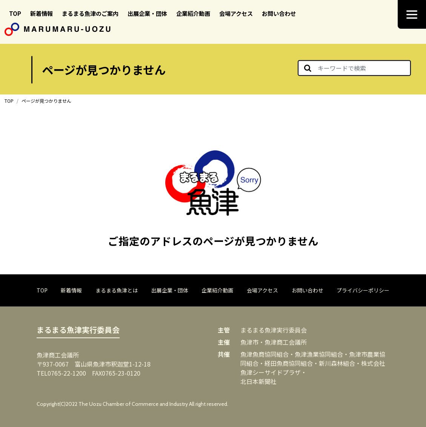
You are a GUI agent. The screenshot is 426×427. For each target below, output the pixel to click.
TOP (15, 13)
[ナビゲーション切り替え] (412, 14)
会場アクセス (236, 13)
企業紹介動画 (193, 13)
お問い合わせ (279, 13)
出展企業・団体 (147, 13)
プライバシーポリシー (363, 290)
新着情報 (41, 13)
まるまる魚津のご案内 (90, 13)
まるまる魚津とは (116, 290)
